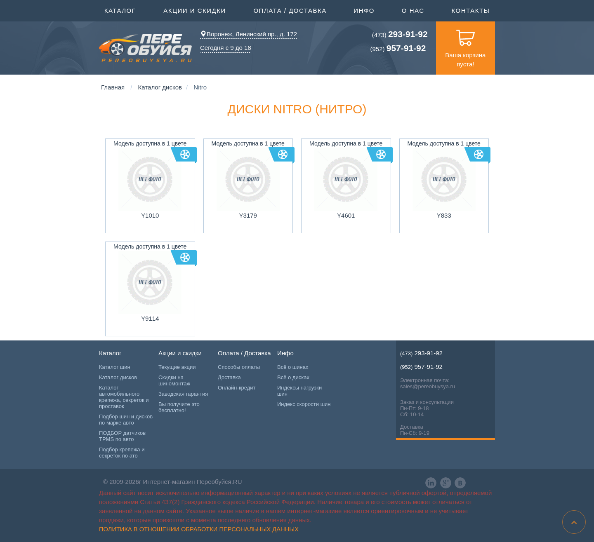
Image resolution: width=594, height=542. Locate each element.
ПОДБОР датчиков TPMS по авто (122, 436)
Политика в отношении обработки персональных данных (199, 529)
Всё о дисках (293, 377)
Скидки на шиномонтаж (174, 380)
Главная (113, 87)
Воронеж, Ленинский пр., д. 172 (248, 34)
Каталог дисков (160, 87)
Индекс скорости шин (304, 404)
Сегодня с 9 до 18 (225, 47)
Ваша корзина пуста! (465, 44)
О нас (413, 10)
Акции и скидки (194, 10)
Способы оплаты (239, 367)
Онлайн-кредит (237, 388)
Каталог (120, 10)
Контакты (470, 10)
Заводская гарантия (183, 394)
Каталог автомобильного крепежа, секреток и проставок (123, 397)
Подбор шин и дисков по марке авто (126, 419)
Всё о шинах (292, 367)
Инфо (364, 10)
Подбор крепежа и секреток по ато (121, 452)
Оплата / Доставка (289, 10)
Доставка (229, 377)
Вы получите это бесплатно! (179, 407)
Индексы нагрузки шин (299, 391)
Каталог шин (114, 367)
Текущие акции (177, 367)
